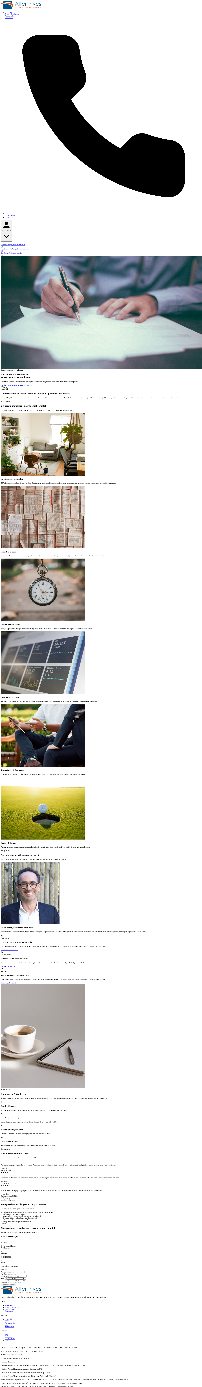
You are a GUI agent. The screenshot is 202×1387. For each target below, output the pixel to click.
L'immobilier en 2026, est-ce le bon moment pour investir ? (23, 1216)
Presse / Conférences (12, 14)
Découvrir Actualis (8, 966)
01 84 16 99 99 (10, 1339)
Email (3, 1274)
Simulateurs (9, 18)
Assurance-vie (10, 1323)
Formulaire (8, 1337)
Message (4, 1283)
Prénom (3, 1272)
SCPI (7, 1322)
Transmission (9, 1327)
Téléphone (4, 1276)
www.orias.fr (47, 1352)
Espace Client (6, 230)
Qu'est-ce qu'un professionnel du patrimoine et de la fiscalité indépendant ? (28, 1212)
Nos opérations (10, 16)
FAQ (6, 1335)
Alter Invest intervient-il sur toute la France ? (18, 1220)
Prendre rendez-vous (8, 385)
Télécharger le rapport (9, 983)
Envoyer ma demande (8, 1285)
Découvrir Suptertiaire (9, 950)
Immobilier (9, 1320)
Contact (7, 217)
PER (6, 1325)
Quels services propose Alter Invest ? (15, 1214)
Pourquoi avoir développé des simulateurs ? (17, 1222)
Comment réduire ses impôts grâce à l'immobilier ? (20, 1218)
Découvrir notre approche (23, 385)
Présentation (9, 12)
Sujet (2, 1278)
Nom (2, 1270)
